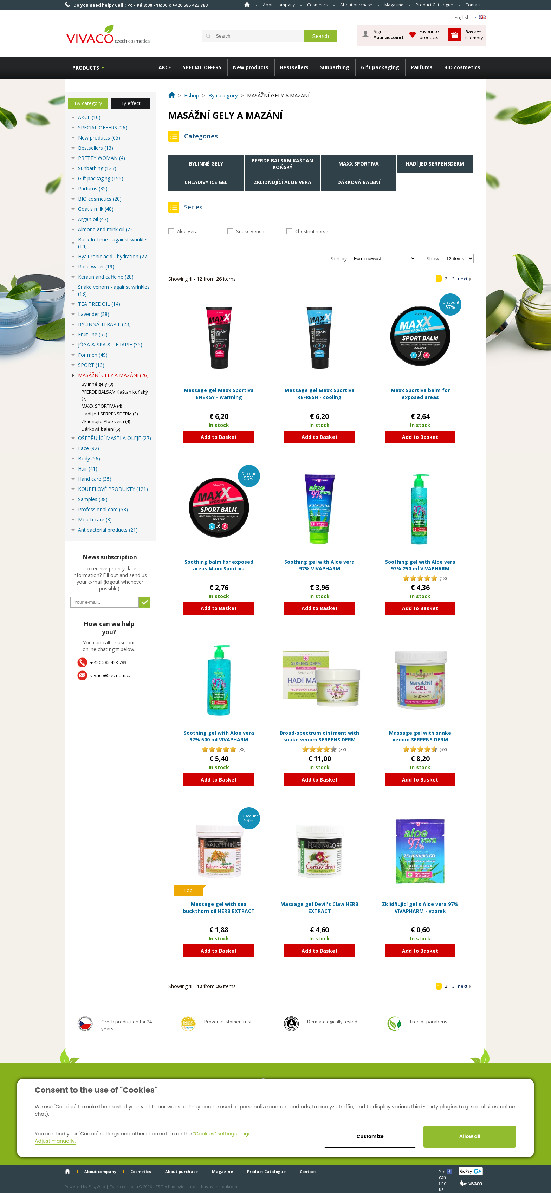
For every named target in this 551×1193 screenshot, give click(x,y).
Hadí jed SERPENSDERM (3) (110, 413)
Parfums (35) (93, 188)
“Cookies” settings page (222, 1133)
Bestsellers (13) (95, 147)
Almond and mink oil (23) (106, 229)
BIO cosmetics (462, 67)
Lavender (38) (93, 314)
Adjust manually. (55, 1141)
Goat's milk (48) (96, 209)
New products (250, 67)
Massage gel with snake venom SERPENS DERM (420, 736)
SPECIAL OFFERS (202, 67)
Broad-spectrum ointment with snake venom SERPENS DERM (319, 736)
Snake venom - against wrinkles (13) (114, 290)
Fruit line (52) (93, 334)
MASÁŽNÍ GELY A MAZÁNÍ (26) (113, 375)
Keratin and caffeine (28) (106, 276)
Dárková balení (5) (101, 429)
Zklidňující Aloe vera (282, 182)
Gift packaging (380, 67)
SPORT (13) (91, 365)
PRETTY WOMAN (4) (101, 158)
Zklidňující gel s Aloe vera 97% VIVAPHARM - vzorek (420, 907)
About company (279, 5)
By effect (130, 103)
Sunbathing (334, 67)
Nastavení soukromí (219, 1186)
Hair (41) (87, 468)
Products (85, 67)
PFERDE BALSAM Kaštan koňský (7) (115, 395)
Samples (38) (93, 499)
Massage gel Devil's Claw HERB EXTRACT (319, 907)
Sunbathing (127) (97, 168)
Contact (473, 5)
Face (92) (88, 448)
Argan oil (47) (93, 219)
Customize (369, 1136)
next (462, 278)
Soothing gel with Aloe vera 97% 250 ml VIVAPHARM (420, 565)
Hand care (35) (94, 478)
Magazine (393, 5)
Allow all (469, 1136)
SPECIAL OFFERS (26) (102, 127)
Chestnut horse (311, 231)
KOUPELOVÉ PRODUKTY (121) (113, 489)
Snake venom (251, 231)
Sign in (389, 34)
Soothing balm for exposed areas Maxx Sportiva (218, 565)
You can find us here (443, 1171)
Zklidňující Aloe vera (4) (106, 421)
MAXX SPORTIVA (358, 163)
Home (247, 4)
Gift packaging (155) (100, 178)
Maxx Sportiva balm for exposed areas (420, 394)
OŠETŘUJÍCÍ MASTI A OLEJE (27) (114, 438)
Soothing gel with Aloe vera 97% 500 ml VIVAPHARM (219, 736)
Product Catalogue (434, 5)
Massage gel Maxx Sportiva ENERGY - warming (219, 394)
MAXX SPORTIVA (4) (102, 406)
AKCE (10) (89, 117)
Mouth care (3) (95, 519)
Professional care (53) (103, 509)
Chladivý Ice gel (206, 182)
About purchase (356, 5)
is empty (474, 34)
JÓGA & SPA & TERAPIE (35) (110, 344)
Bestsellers (294, 67)
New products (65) (99, 137)
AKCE (164, 67)
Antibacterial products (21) (108, 529)
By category (88, 103)
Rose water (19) (96, 266)
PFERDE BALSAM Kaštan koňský (282, 163)
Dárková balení (358, 182)
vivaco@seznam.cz (110, 675)
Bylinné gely (206, 163)
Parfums (422, 67)
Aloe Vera (187, 231)
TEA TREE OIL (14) (99, 303)
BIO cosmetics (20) (100, 198)
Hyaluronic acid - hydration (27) (113, 256)
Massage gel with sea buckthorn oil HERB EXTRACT (219, 907)
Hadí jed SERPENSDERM (435, 163)
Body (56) (89, 458)
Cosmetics (317, 5)
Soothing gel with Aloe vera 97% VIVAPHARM (319, 565)
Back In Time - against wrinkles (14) (113, 242)
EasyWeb (97, 1186)
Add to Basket (219, 437)
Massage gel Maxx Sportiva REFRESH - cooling (320, 394)
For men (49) (93, 354)
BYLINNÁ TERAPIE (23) (104, 324)
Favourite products (429, 34)
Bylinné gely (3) (97, 384)
